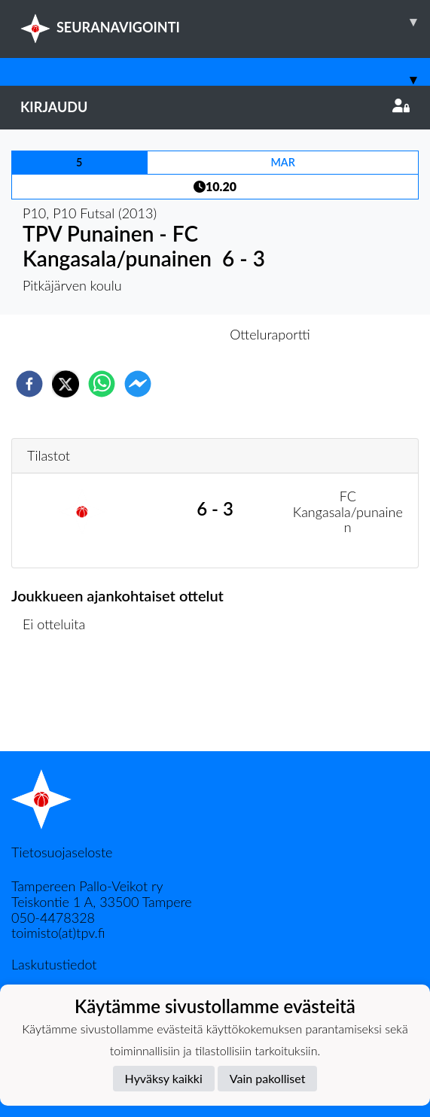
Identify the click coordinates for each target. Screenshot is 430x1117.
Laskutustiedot (53, 964)
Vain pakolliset (268, 1078)
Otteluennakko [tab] (163, 334)
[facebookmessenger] (137, 383)
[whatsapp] (101, 383)
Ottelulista (59, 700)
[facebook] (29, 383)
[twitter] (65, 383)
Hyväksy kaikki (164, 1078)
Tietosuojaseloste (61, 852)
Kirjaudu (215, 107)
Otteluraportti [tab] (270, 334)
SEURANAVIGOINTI (225, 22)
